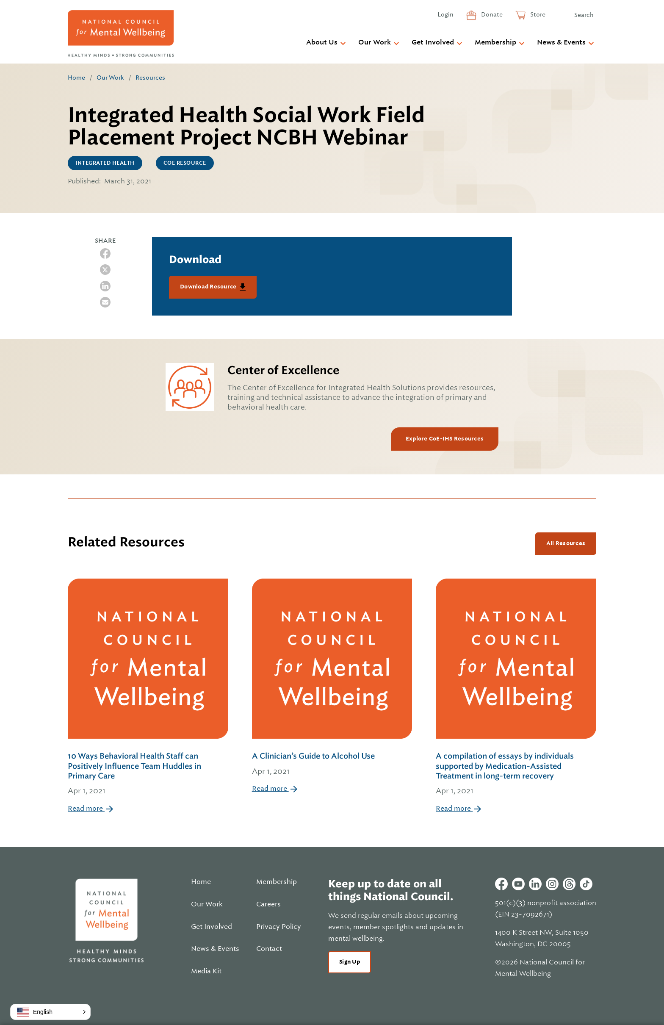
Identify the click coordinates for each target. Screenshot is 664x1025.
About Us (322, 42)
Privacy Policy (278, 926)
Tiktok (586, 884)
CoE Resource (184, 163)
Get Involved (433, 42)
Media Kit (206, 971)
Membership (495, 42)
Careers (268, 904)
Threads (569, 884)
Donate (491, 14)
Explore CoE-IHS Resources (445, 438)
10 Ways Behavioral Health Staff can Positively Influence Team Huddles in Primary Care (148, 774)
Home (76, 77)
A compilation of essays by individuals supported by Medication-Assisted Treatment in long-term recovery (516, 774)
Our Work (374, 42)
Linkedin (535, 884)
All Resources (565, 543)
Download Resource (209, 286)
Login (445, 14)
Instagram (552, 884)
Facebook (501, 884)
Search (584, 15)
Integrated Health (105, 163)
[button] (50, 1011)
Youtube (518, 884)
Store (537, 14)
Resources (150, 77)
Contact (269, 949)
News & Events (561, 42)
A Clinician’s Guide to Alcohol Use (332, 764)
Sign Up (349, 961)
